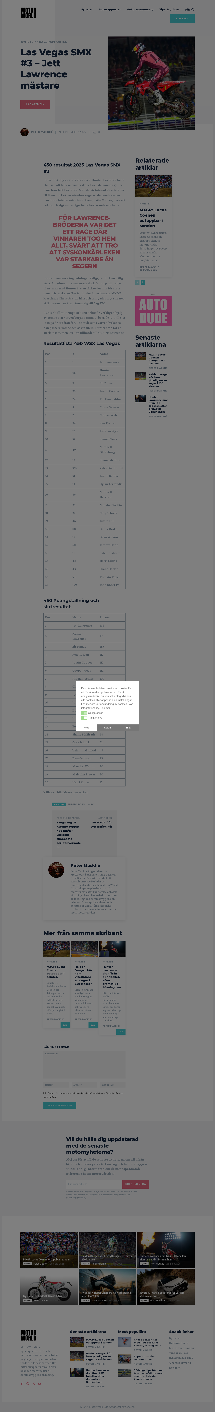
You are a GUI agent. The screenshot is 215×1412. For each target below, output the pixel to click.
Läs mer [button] (105, 708)
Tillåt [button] (128, 727)
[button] (84, 713)
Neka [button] (86, 727)
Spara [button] (107, 727)
